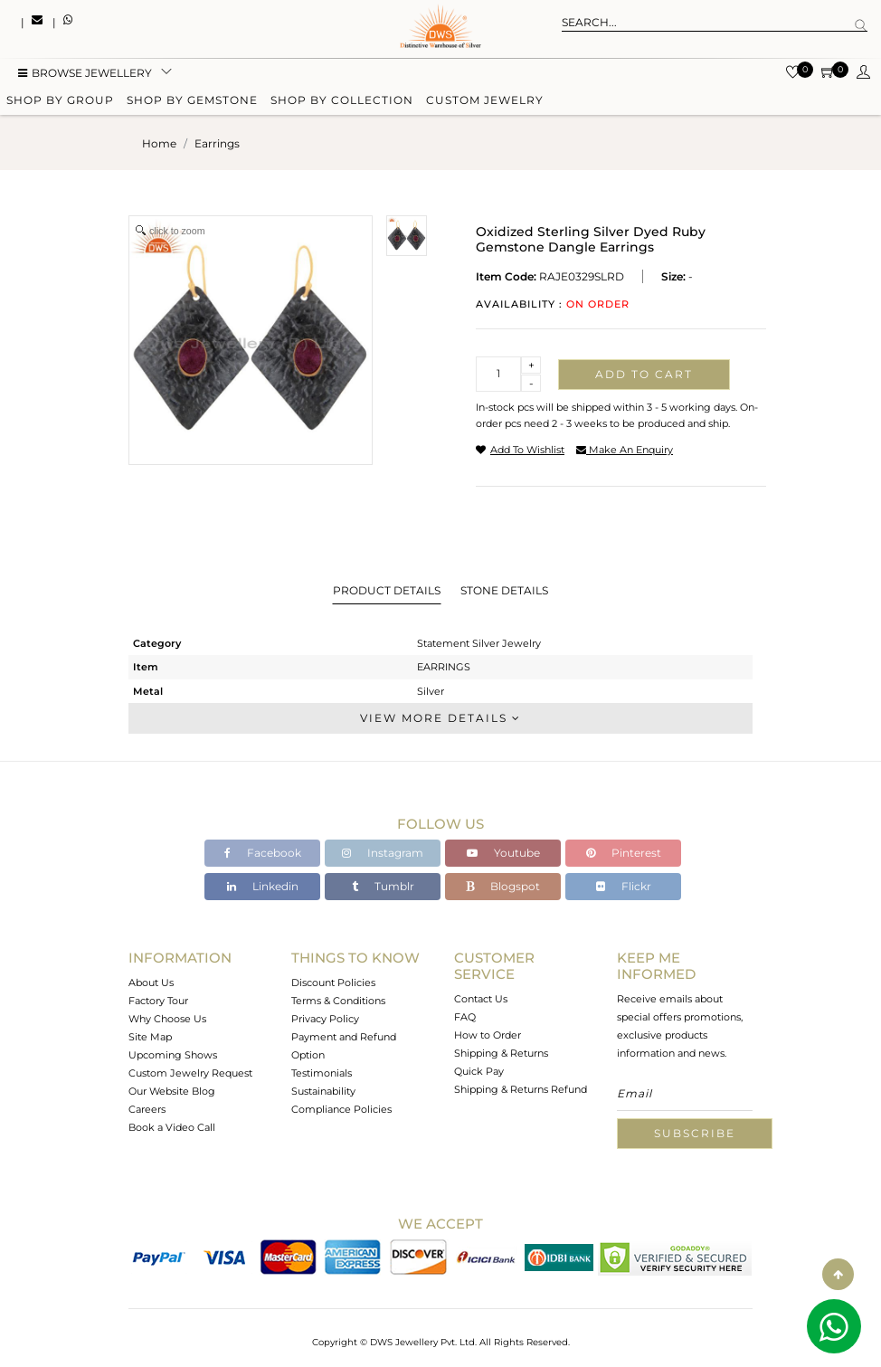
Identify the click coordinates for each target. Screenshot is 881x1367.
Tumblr (383, 886)
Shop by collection (341, 102)
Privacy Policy (325, 1018)
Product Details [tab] (386, 590)
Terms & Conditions (338, 1000)
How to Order (487, 1035)
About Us (151, 982)
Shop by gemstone (192, 102)
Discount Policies (333, 982)
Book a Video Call (171, 1127)
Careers (147, 1109)
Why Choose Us (167, 1018)
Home (159, 143)
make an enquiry (624, 449)
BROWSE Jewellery (85, 74)
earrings (217, 143)
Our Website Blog (171, 1091)
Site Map (150, 1036)
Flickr (623, 886)
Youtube (503, 852)
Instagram (382, 852)
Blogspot (503, 886)
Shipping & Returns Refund (520, 1089)
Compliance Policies (341, 1109)
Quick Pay (479, 1071)
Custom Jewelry (485, 102)
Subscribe (694, 1133)
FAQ (465, 1017)
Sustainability (323, 1091)
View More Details (440, 718)
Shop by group (60, 102)
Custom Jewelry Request (190, 1073)
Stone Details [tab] (504, 590)
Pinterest (623, 852)
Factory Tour (158, 1000)
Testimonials (321, 1073)
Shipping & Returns (501, 1053)
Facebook (262, 852)
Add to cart (644, 374)
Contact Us (480, 998)
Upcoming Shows (172, 1055)
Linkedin (262, 886)
